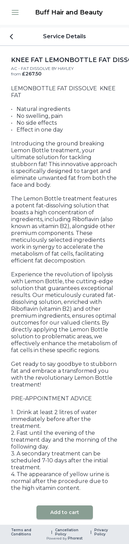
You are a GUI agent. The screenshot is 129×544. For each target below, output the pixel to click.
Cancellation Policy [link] (67, 532)
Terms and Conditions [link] (21, 532)
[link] (68, 12)
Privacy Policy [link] (101, 532)
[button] (15, 12)
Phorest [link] (75, 538)
